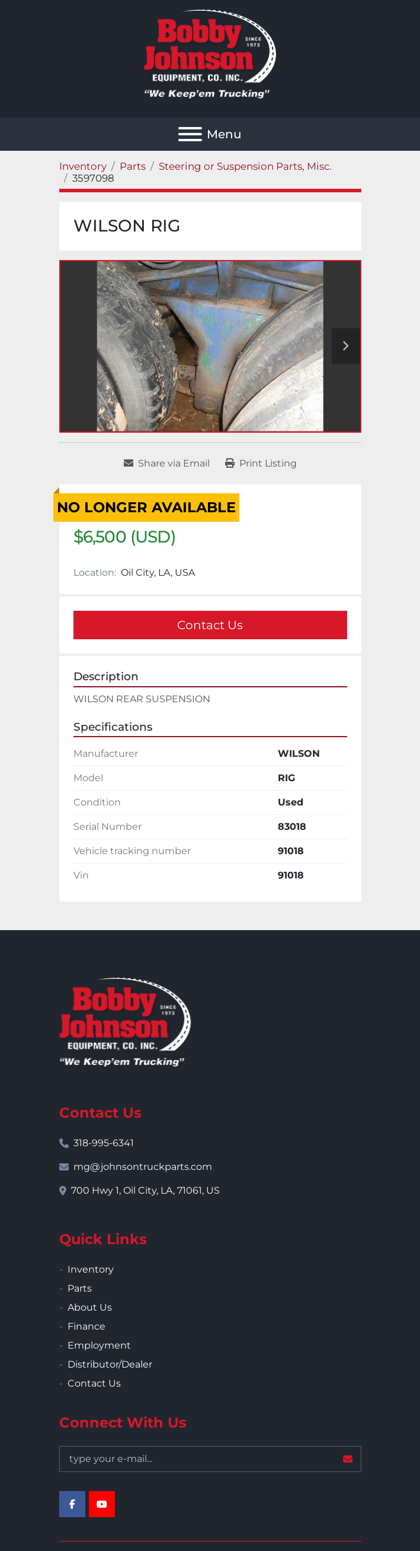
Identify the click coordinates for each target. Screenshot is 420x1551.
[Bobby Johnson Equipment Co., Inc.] (125, 1021)
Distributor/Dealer (110, 1364)
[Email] (210, 1459)
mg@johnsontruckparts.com (142, 1166)
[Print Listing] (260, 463)
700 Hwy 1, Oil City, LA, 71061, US (145, 1190)
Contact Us (210, 625)
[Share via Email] (166, 463)
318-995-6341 (103, 1143)
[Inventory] (83, 166)
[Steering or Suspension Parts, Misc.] (245, 166)
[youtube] (102, 1504)
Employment (99, 1345)
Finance (86, 1326)
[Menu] (190, 134)
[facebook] (72, 1504)
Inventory (91, 1269)
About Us (90, 1307)
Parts (80, 1288)
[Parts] (133, 166)
